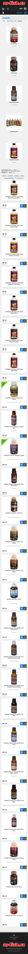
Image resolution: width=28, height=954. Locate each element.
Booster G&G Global (14, 159)
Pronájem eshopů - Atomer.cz (14, 951)
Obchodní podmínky (14, 937)
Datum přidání (4, 171)
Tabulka (10, 172)
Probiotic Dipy (14, 73)
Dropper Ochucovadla (14, 102)
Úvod (4, 21)
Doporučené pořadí (15, 171)
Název (9, 169)
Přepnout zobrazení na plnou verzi (14, 948)
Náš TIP (4, 175)
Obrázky (3, 172)
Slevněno (10, 175)
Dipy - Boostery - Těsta (11, 21)
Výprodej (16, 175)
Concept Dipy (14, 43)
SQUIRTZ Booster (14, 131)
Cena (15, 169)
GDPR (14, 938)
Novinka (22, 175)
